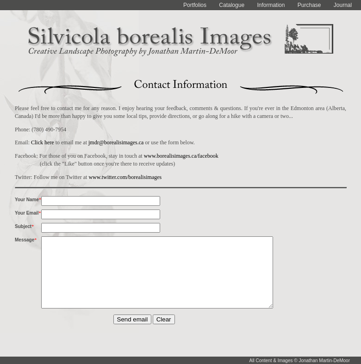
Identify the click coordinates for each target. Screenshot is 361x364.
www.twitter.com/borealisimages (125, 177)
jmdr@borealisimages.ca (115, 142)
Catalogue (231, 5)
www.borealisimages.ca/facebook (181, 156)
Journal (343, 5)
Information (271, 5)
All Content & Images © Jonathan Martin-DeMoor (299, 360)
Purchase (309, 5)
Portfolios (194, 5)
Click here (42, 142)
